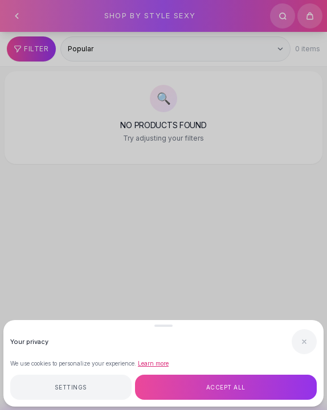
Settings (71, 387)
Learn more (153, 363)
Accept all (226, 387)
